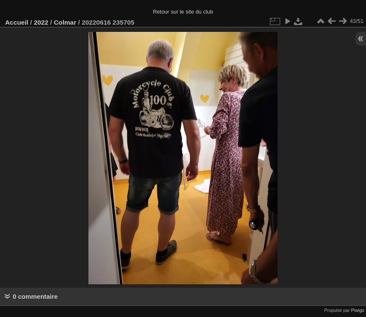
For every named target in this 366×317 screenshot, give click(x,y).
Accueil (16, 22)
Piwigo (357, 310)
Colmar (65, 22)
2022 (41, 22)
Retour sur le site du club (183, 11)
